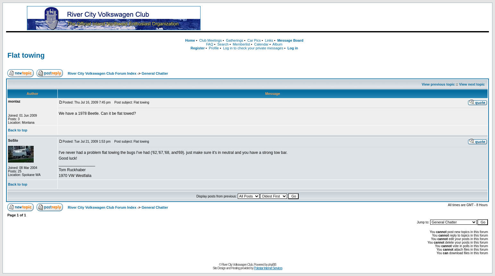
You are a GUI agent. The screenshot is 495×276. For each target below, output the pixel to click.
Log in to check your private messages (253, 48)
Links (269, 40)
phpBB (272, 264)
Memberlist (241, 44)
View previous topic (438, 84)
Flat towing (26, 55)
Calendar (261, 44)
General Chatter (154, 73)
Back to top (17, 130)
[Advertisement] (356, 18)
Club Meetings (210, 40)
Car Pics (254, 40)
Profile (214, 48)
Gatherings (234, 40)
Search (223, 44)
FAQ (209, 44)
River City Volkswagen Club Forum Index (102, 73)
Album (277, 44)
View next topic (472, 84)
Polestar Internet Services (268, 268)
